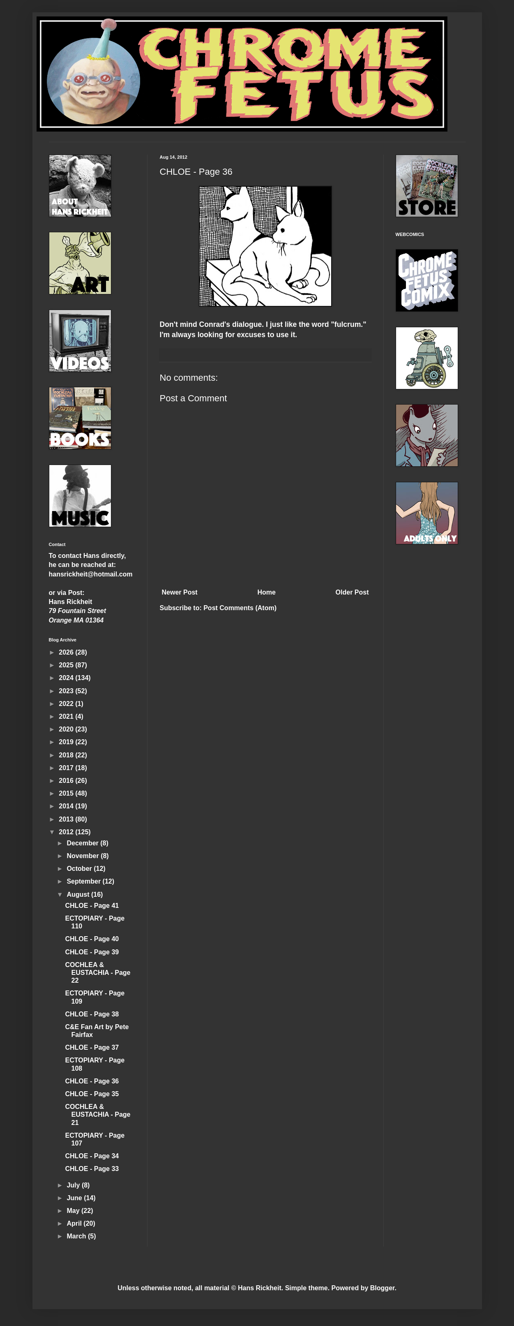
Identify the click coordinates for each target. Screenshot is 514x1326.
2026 (67, 652)
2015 (67, 793)
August (79, 894)
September (84, 881)
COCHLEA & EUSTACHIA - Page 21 (97, 1114)
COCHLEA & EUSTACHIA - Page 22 (97, 972)
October (80, 868)
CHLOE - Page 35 (92, 1093)
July (74, 1185)
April (75, 1223)
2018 (67, 755)
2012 (67, 831)
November (84, 855)
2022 (67, 703)
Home (266, 592)
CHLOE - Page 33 (92, 1168)
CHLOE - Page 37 (92, 1047)
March (77, 1236)
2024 (67, 677)
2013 (67, 819)
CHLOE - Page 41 (92, 905)
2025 (67, 665)
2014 (67, 806)
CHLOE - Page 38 (92, 1014)
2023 (67, 690)
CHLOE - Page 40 (92, 938)
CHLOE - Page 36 (92, 1081)
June (75, 1197)
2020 (67, 729)
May (74, 1210)
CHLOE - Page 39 (92, 952)
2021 (67, 716)
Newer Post (180, 592)
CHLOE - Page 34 (92, 1155)
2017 (67, 767)
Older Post (352, 592)
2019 (67, 741)
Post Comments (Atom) (240, 607)
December (83, 843)
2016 (67, 780)
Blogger (382, 1287)
